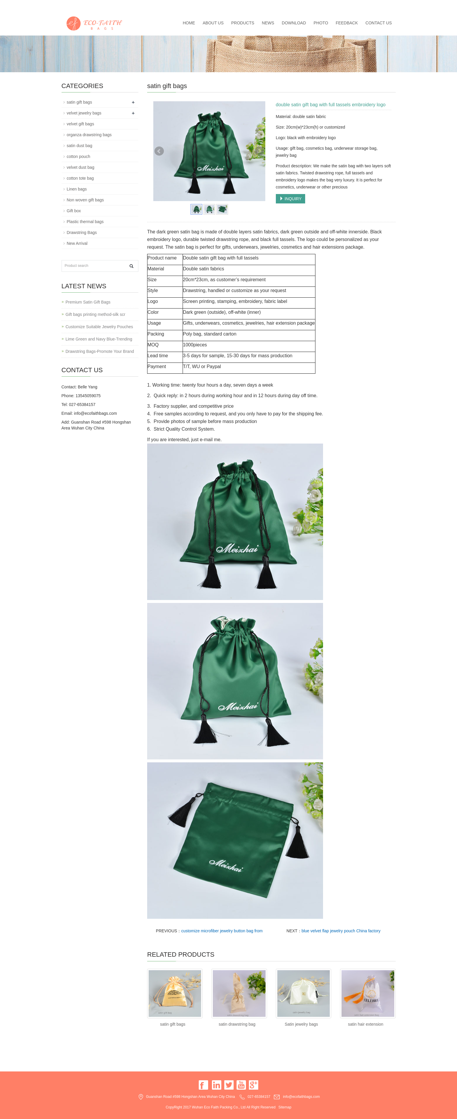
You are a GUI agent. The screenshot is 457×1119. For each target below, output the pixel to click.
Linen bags (77, 189)
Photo (321, 23)
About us (213, 23)
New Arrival (77, 243)
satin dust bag (79, 145)
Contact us (379, 23)
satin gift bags (172, 1024)
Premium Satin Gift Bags (88, 302)
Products (242, 23)
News (268, 23)
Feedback (347, 23)
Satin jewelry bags (301, 1024)
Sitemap (284, 1107)
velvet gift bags (80, 124)
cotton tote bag (80, 178)
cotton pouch (78, 156)
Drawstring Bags (82, 232)
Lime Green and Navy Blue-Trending (99, 339)
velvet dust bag (80, 167)
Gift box (74, 210)
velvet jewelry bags (84, 113)
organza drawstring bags (89, 134)
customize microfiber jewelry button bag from (222, 930)
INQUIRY (290, 198)
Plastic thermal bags (85, 221)
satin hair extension (365, 1024)
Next (259, 151)
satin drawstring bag (237, 1024)
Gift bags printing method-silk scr (95, 314)
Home (189, 23)
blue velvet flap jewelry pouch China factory (341, 930)
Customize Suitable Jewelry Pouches (99, 326)
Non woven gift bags (85, 200)
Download (294, 23)
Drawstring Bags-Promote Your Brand (100, 351)
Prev (159, 151)
